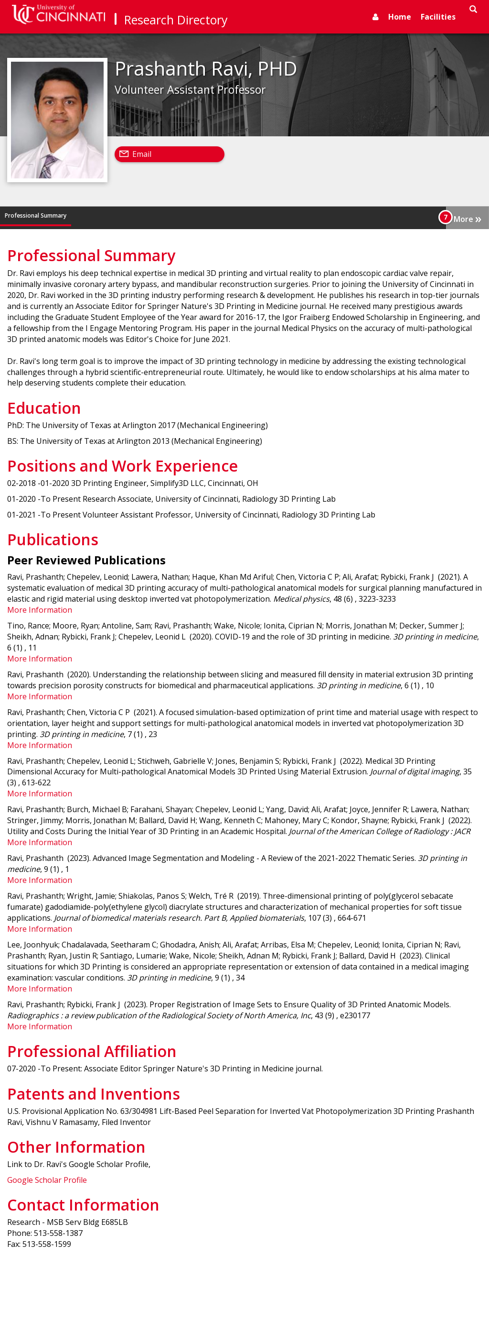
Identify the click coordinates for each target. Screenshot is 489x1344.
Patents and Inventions (353, 215)
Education (89, 215)
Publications (223, 215)
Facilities (438, 16)
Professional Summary (35, 215)
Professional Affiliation (280, 215)
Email (141, 154)
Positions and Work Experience (155, 215)
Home (399, 16)
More (467, 218)
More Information (39, 610)
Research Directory (176, 19)
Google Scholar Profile (47, 1180)
